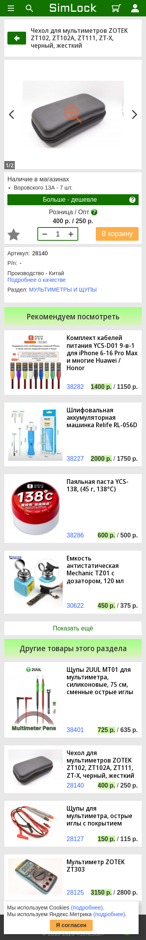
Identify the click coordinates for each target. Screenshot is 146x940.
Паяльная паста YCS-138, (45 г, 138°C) (97, 485)
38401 (75, 730)
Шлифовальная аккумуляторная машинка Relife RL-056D (102, 417)
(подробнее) (87, 907)
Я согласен (71, 925)
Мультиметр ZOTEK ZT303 (96, 865)
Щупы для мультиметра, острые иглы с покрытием (99, 816)
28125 (75, 892)
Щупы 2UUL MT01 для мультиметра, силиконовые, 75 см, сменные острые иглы (100, 681)
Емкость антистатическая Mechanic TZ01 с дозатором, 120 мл (95, 570)
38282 (75, 386)
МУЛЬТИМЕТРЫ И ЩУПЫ (63, 289)
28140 (75, 785)
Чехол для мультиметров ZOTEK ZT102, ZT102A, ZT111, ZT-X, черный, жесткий (100, 764)
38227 (75, 458)
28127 (75, 839)
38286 (75, 535)
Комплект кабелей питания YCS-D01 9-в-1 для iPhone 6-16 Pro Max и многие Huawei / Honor (102, 353)
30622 (75, 605)
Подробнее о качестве (36, 280)
